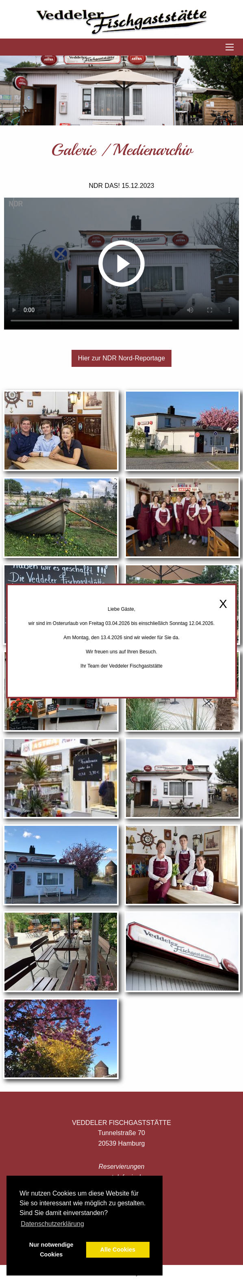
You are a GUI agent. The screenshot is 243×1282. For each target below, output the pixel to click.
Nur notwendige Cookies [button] (51, 1249)
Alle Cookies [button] (117, 1249)
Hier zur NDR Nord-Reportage (121, 358)
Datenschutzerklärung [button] (52, 1223)
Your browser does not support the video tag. (121, 264)
